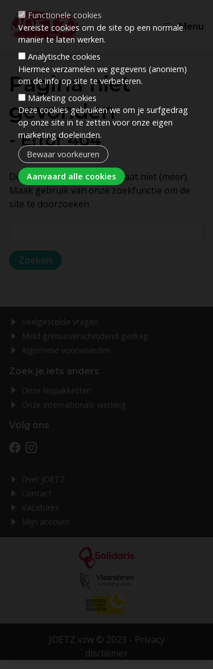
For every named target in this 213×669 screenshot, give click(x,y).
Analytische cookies (64, 28)
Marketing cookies (62, 69)
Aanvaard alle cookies (71, 148)
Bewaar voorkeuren (63, 125)
